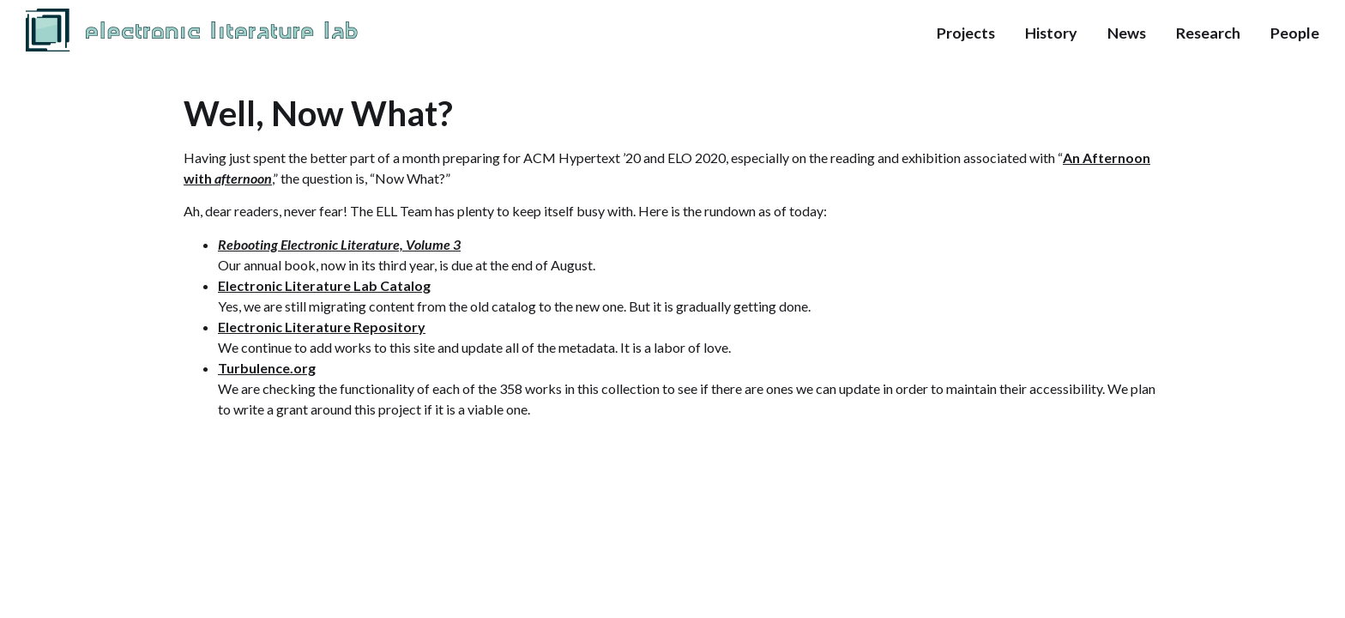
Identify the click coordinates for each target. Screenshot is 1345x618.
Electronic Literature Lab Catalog (324, 285)
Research (1208, 32)
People (1294, 32)
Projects (966, 32)
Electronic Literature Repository (321, 326)
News (1126, 32)
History (1051, 32)
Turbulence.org (267, 368)
